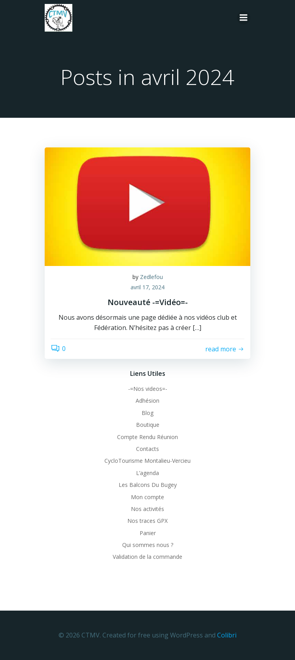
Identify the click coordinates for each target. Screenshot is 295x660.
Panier (148, 533)
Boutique (147, 424)
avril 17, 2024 (147, 287)
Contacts (147, 449)
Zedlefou (151, 277)
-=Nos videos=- (147, 388)
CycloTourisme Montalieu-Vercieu (147, 460)
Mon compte (147, 497)
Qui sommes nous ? (147, 545)
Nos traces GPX (147, 520)
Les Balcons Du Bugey (148, 484)
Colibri (226, 635)
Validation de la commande (147, 556)
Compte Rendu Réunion (147, 437)
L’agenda (147, 473)
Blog (147, 413)
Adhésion (147, 400)
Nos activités (147, 509)
